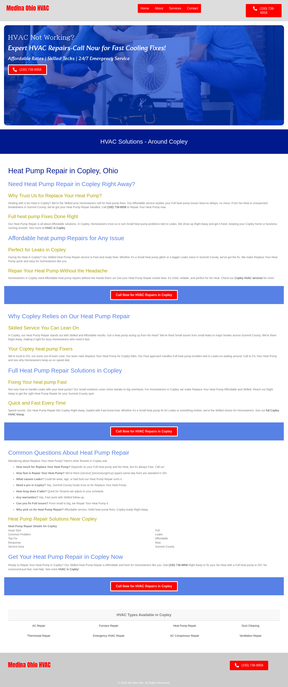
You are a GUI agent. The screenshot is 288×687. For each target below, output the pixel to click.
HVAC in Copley (55, 228)
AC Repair (38, 625)
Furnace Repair (108, 625)
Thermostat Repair (38, 635)
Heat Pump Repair (184, 625)
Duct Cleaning (250, 625)
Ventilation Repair (251, 635)
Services (175, 8)
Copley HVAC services (249, 278)
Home (144, 8)
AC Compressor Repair (184, 635)
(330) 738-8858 (116, 207)
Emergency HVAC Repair (109, 635)
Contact (192, 8)
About (159, 8)
